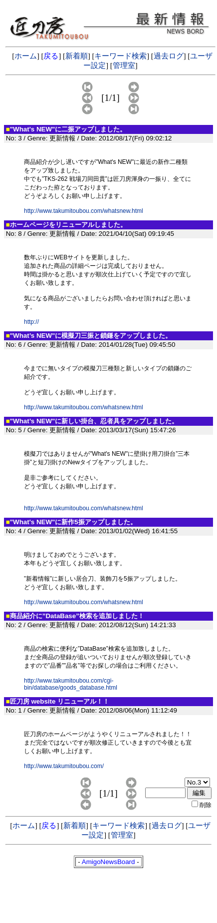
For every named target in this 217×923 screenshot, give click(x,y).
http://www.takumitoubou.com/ (64, 766)
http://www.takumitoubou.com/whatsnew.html (83, 210)
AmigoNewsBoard (108, 862)
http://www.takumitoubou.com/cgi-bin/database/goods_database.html (70, 684)
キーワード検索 (120, 56)
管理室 (124, 65)
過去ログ (169, 56)
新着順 (76, 56)
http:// (31, 321)
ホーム (25, 56)
